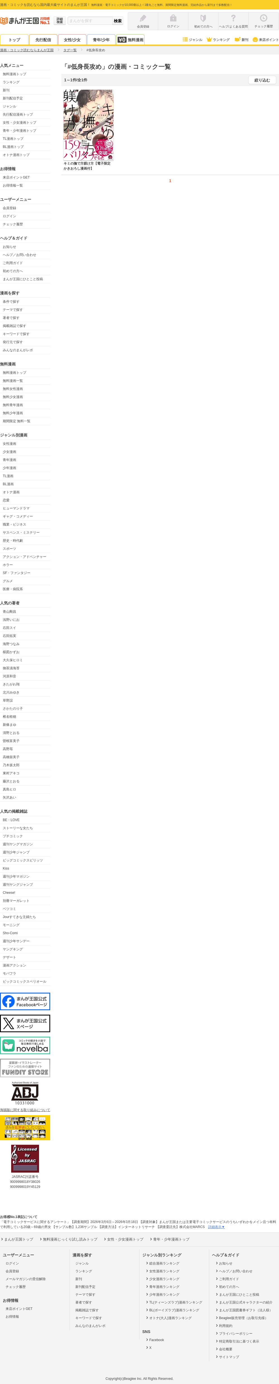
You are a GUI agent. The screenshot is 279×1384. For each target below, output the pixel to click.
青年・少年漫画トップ (19, 131)
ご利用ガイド (13, 263)
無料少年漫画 (13, 413)
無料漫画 (130, 39)
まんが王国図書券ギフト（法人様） (244, 1310)
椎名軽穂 (9, 717)
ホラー (8, 565)
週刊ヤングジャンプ (18, 885)
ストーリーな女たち (18, 828)
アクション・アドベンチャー (24, 557)
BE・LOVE (11, 820)
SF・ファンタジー (16, 573)
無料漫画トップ (14, 74)
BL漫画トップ (13, 147)
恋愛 (6, 500)
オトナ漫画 (11, 492)
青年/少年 (101, 40)
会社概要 (223, 1349)
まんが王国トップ (16, 1239)
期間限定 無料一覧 (16, 421)
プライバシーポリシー (233, 1333)
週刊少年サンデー (16, 941)
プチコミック (13, 836)
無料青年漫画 (13, 405)
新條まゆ (9, 725)
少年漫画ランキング (162, 1294)
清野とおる (11, 733)
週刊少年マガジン (16, 876)
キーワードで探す (16, 334)
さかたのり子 (13, 709)
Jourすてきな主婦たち (19, 917)
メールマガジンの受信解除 (26, 1279)
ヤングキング (13, 949)
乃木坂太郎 (11, 765)
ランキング (218, 40)
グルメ (8, 581)
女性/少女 (72, 40)
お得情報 (12, 1317)
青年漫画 (9, 460)
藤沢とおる (11, 781)
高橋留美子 (11, 757)
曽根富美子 (11, 741)
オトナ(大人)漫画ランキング (168, 1317)
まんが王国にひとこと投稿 (23, 279)
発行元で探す (13, 342)
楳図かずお (11, 652)
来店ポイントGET (16, 177)
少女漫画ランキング (162, 1278)
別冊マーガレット (16, 901)
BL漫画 (8, 484)
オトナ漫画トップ (16, 155)
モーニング (11, 925)
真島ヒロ (9, 789)
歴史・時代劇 (13, 541)
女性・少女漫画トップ (19, 123)
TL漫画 (8, 476)
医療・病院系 (13, 589)
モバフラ (9, 973)
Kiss (6, 868)
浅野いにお (11, 620)
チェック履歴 (13, 224)
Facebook (154, 1339)
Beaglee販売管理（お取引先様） (241, 1317)
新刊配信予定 (13, 98)
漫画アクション (14, 965)
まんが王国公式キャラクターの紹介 (244, 1302)
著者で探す (11, 318)
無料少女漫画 (13, 397)
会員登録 (9, 208)
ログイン (9, 216)
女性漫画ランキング (162, 1271)
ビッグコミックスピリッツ (23, 860)
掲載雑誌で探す (14, 326)
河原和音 (9, 676)
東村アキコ (11, 773)
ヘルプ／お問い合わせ (19, 255)
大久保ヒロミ (13, 660)
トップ (14, 40)
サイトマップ (227, 1356)
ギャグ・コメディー (18, 516)
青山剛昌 (9, 612)
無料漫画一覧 (13, 381)
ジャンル (192, 40)
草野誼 (8, 700)
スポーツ (9, 549)
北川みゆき (11, 692)
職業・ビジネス (14, 524)
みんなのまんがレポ (18, 350)
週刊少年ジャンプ (16, 852)
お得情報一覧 (13, 185)
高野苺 (8, 749)
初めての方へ (13, 271)
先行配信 (43, 40)
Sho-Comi (10, 933)
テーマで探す (13, 310)
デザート (9, 957)
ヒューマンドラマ (16, 508)
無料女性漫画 (13, 389)
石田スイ (9, 628)
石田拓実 (9, 636)
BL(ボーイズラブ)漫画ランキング (172, 1310)
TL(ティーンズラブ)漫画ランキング (173, 1302)
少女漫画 (9, 452)
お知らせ (9, 247)
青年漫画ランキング (162, 1286)
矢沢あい (9, 797)
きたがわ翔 (11, 684)
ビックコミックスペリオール (24, 981)
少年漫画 (9, 468)
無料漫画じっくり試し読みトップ (68, 1239)
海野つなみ (11, 644)
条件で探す (11, 302)
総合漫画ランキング (162, 1263)
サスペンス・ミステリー (21, 532)
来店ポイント (265, 40)
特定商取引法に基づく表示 (237, 1341)
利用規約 (223, 1325)
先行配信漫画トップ (18, 114)
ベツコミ (9, 909)
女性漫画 (9, 444)
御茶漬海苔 (11, 668)
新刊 (241, 40)
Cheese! (9, 893)
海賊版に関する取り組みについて (25, 1110)
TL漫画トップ (13, 139)
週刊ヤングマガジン (18, 844)
